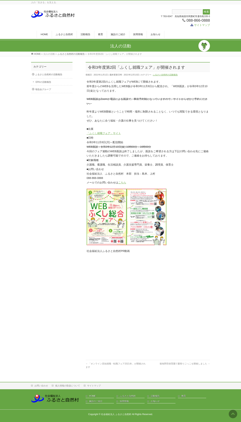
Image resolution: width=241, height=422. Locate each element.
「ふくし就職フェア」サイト (104, 133)
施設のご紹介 (96, 401)
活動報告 (155, 396)
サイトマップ (202, 25)
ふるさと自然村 (128, 396)
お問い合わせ (41, 385)
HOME (92, 396)
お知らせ (155, 401)
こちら (122, 182)
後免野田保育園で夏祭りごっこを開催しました (185, 363)
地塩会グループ (43, 89)
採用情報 (124, 401)
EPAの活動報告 (43, 82)
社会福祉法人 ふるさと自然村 (116, 414)
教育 (183, 396)
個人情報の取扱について (67, 385)
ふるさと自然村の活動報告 (165, 75)
